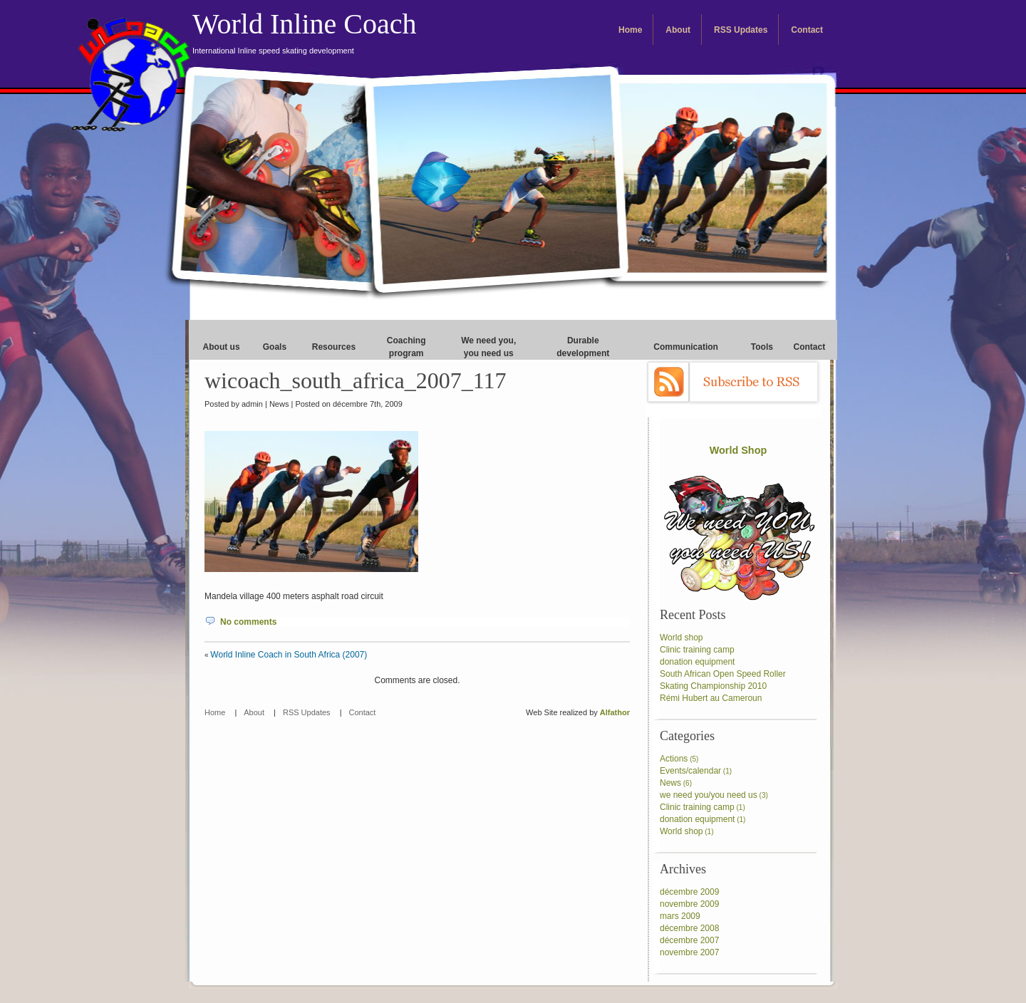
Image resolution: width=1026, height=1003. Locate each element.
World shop (681, 638)
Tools (762, 347)
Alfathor (615, 712)
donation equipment (697, 662)
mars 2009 (680, 916)
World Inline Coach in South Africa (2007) (288, 655)
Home (630, 30)
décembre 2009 (689, 892)
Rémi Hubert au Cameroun (711, 698)
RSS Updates (740, 30)
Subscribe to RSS (733, 382)
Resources (334, 347)
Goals (274, 347)
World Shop (738, 450)
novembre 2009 (689, 904)
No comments (248, 622)
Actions (674, 759)
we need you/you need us (708, 795)
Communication (685, 347)
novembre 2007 (689, 952)
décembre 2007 (689, 940)
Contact (807, 30)
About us (221, 347)
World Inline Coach (304, 31)
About (677, 30)
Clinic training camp (697, 650)
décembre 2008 (689, 928)
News (279, 404)
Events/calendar (690, 771)
